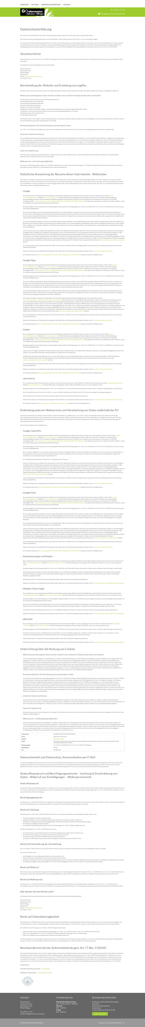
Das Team (35, 4)
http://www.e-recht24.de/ (42, 625)
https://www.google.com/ (51, 197)
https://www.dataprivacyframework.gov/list (111, 240)
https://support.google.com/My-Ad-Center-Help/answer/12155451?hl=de (59, 254)
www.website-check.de (45, 972)
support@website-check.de (34, 563)
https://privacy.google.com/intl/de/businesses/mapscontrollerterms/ (42, 300)
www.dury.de (46, 969)
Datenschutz (118, 1023)
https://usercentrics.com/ (35, 385)
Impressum (109, 1023)
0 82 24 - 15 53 (118, 10)
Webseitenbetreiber (59, 739)
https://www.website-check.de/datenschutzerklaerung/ (108, 583)
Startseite (24, 4)
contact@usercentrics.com (115, 383)
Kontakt (66, 4)
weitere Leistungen (100, 1014)
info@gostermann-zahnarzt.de (111, 14)
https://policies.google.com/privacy (102, 251)
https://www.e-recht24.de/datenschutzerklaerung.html (108, 642)
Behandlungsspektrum (51, 4)
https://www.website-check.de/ (56, 563)
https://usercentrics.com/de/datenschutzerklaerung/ (107, 399)
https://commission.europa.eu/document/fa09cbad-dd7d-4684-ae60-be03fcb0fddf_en (59, 201)
